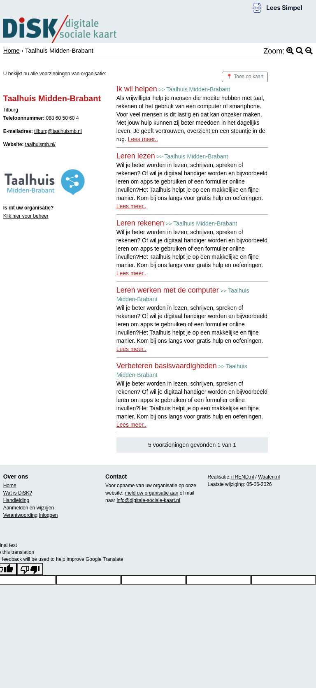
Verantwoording (20, 515)
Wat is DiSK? (17, 493)
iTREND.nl (242, 477)
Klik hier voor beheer (26, 216)
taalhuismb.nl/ (40, 144)
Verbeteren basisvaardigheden (166, 366)
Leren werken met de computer (167, 290)
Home (11, 50)
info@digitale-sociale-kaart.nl (148, 500)
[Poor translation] (30, 569)
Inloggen (48, 515)
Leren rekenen (140, 223)
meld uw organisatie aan (151, 493)
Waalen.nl (269, 477)
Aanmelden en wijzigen (28, 508)
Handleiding (16, 500)
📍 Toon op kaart (244, 76)
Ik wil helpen (136, 89)
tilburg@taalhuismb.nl (58, 131)
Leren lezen (135, 156)
